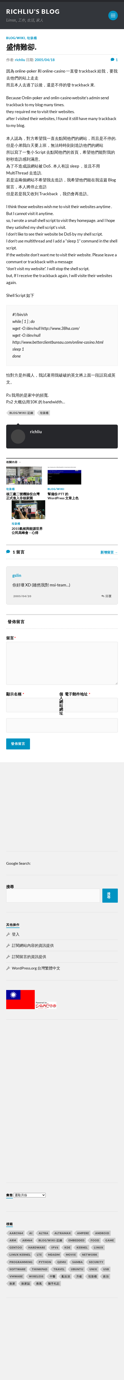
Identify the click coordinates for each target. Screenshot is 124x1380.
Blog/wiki (15, 38)
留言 (11, 604)
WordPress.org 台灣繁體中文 (36, 934)
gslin (16, 541)
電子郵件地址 (77, 660)
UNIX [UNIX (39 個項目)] (93, 1235)
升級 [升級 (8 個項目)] (79, 1242)
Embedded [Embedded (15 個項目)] (76, 1206)
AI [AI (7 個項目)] (31, 1199)
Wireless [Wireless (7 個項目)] (36, 1242)
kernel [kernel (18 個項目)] (82, 1213)
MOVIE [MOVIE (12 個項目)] (71, 1220)
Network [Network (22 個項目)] (89, 1220)
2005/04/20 (22, 562)
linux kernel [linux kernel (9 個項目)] (20, 1220)
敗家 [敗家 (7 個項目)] (12, 1249)
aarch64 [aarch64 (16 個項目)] (16, 1199)
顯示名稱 (15, 660)
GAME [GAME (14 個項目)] (109, 1206)
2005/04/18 (45, 60)
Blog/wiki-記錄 (21, 412)
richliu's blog (33, 11)
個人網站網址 (61, 669)
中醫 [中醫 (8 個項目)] (52, 1242)
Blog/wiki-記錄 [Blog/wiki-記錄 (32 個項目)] (50, 1206)
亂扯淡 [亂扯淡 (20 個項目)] (66, 1242)
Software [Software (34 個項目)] (18, 1235)
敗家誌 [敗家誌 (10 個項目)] (25, 1249)
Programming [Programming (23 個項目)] (21, 1228)
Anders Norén (34, 1370)
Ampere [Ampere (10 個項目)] (83, 1199)
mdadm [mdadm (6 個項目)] (54, 1220)
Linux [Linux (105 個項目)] (98, 1213)
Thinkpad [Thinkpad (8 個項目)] (39, 1235)
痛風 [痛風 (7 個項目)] (39, 1249)
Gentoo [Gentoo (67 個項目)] (16, 1213)
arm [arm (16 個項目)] (13, 1206)
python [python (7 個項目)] (45, 1228)
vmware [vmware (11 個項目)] (16, 1242)
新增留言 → (109, 519)
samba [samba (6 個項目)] (77, 1228)
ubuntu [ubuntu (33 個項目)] (77, 1235)
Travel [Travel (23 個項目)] (59, 1235)
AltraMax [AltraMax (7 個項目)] (63, 1199)
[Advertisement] (62, 774)
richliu (20, 60)
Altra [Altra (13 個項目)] (43, 1199)
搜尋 (10, 852)
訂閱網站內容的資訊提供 (33, 911)
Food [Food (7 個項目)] (95, 1206)
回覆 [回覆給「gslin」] (108, 562)
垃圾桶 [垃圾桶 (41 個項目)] (92, 1242)
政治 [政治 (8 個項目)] (106, 1242)
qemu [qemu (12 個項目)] (61, 1228)
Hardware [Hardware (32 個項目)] (36, 1213)
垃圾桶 (32, 38)
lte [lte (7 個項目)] (39, 1220)
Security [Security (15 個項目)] (96, 1228)
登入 (16, 900)
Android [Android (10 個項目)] (102, 1199)
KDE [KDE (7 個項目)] (67, 1213)
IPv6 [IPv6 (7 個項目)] (54, 1213)
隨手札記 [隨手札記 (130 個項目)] (54, 1249)
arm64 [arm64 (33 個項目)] (27, 1206)
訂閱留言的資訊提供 (29, 923)
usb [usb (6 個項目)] (106, 1235)
